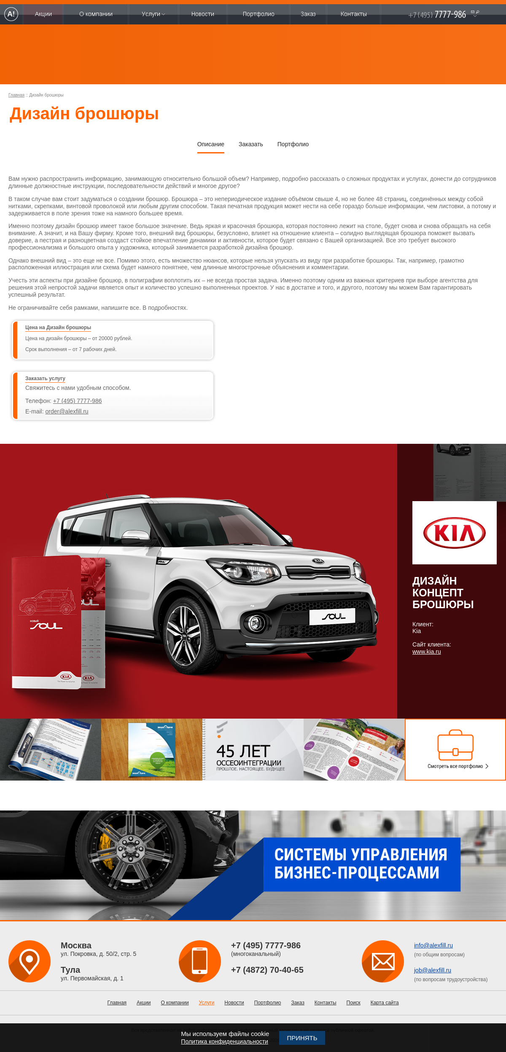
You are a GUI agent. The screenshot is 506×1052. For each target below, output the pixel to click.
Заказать (251, 144)
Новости (234, 1003)
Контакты (325, 1003)
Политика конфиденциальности (224, 1041)
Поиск (354, 1003)
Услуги (207, 1003)
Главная (16, 95)
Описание (210, 144)
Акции (144, 1003)
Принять (302, 1037)
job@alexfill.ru (432, 970)
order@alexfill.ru (66, 411)
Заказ (297, 1003)
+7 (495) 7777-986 (77, 400)
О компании (174, 1003)
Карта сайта (385, 1003)
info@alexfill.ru (433, 945)
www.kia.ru (426, 651)
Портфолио (293, 144)
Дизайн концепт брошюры (443, 592)
